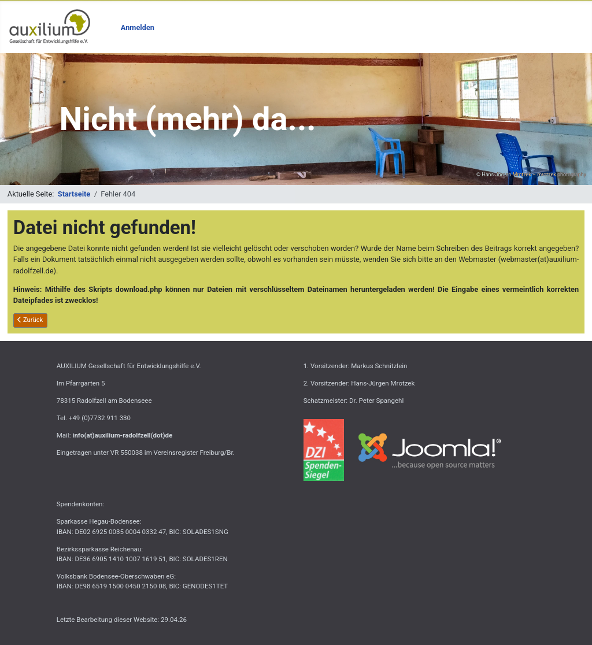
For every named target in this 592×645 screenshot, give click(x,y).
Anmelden (137, 27)
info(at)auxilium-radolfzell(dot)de (122, 435)
